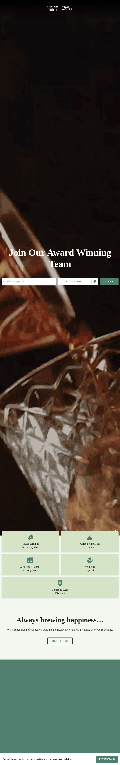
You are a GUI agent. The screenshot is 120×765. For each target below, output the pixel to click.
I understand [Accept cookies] (107, 759)
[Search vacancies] (109, 281)
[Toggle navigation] (6, 8)
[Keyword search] (29, 281)
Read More (60, 645)
